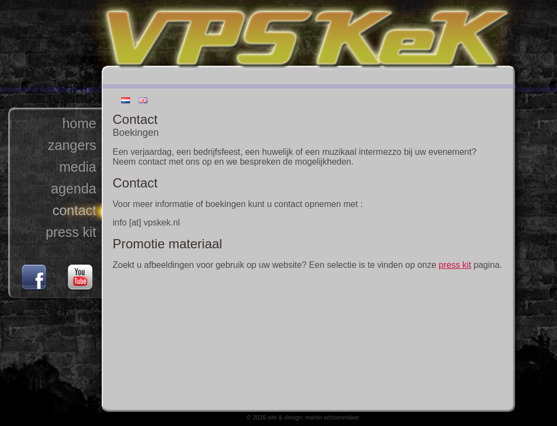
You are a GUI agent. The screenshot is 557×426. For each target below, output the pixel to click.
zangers (72, 145)
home (79, 123)
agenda (73, 188)
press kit (71, 232)
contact (74, 210)
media (77, 166)
